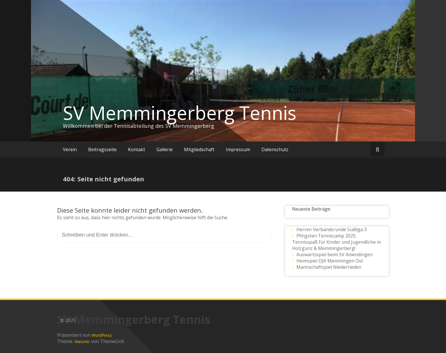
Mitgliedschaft (199, 149)
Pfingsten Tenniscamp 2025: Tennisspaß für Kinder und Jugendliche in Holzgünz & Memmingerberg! (336, 242)
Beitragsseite (102, 149)
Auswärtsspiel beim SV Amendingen (334, 254)
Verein (70, 149)
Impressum (238, 149)
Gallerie (164, 149)
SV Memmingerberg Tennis (179, 112)
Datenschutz (274, 149)
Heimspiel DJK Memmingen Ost (329, 261)
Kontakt (136, 149)
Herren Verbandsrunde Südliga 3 (331, 229)
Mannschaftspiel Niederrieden (328, 267)
